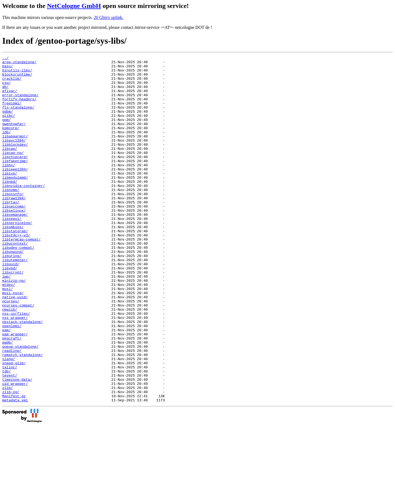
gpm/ (6, 132)
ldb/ (6, 147)
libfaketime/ (15, 182)
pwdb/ (7, 400)
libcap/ (9, 167)
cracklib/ (11, 83)
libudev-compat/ (18, 286)
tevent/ (9, 439)
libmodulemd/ (15, 202)
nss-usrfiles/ (16, 365)
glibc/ (8, 127)
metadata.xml (15, 469)
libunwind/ (13, 291)
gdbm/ (7, 122)
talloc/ (9, 429)
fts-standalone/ (18, 117)
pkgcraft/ (11, 395)
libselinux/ (14, 241)
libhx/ (8, 187)
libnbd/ (9, 207)
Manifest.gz (14, 464)
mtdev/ (8, 330)
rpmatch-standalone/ (22, 414)
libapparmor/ (15, 152)
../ (5, 58)
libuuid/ (10, 305)
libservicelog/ (17, 256)
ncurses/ (10, 350)
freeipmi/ (11, 113)
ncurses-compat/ (18, 355)
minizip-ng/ (14, 325)
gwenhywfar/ (14, 137)
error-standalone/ (20, 103)
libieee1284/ (15, 192)
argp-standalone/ (19, 63)
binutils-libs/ (17, 73)
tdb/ (6, 434)
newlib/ (9, 360)
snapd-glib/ (14, 424)
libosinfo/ (13, 221)
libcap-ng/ (13, 172)
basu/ (7, 68)
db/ (5, 93)
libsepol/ (11, 251)
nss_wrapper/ (15, 370)
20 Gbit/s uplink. (108, 17)
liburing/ (11, 296)
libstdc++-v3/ (16, 271)
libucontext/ (15, 281)
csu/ (6, 88)
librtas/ (10, 231)
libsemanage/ (15, 246)
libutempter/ (15, 301)
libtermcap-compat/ (21, 276)
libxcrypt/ (13, 315)
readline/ (11, 409)
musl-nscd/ (13, 340)
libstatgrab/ (15, 266)
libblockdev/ (15, 162)
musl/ (7, 335)
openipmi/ (11, 380)
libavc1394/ (14, 157)
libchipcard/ (15, 177)
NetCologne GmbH (74, 5)
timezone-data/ (17, 444)
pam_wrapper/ (15, 390)
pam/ (6, 385)
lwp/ (6, 320)
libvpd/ (9, 310)
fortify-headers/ (19, 108)
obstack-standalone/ (22, 375)
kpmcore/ (10, 142)
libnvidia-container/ (23, 211)
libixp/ (9, 197)
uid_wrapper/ (15, 449)
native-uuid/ (15, 345)
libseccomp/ (14, 236)
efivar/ (9, 98)
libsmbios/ (13, 261)
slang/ (8, 419)
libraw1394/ (14, 226)
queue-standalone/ (20, 404)
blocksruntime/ (17, 78)
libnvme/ (10, 216)
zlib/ (7, 454)
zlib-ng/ (10, 459)
